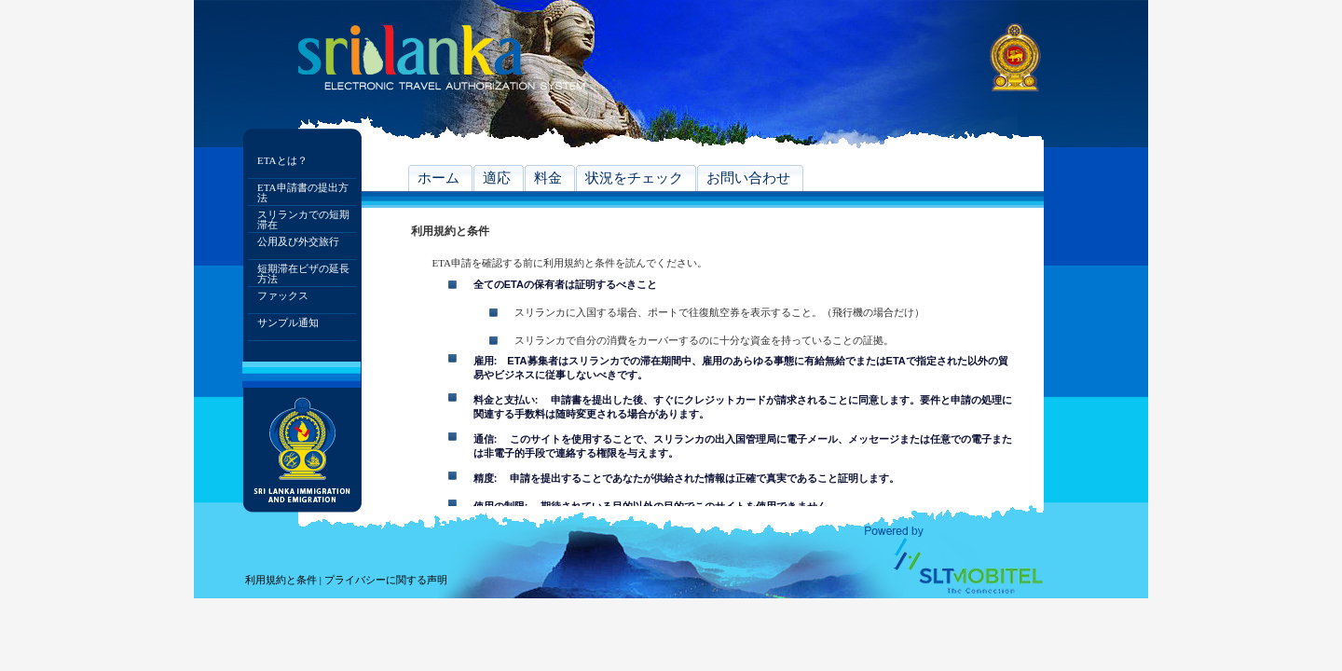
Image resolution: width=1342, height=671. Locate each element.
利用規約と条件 (281, 579)
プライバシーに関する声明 (385, 579)
